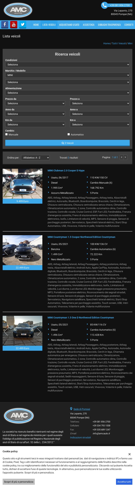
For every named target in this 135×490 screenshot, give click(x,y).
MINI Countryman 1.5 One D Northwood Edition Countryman (81, 317)
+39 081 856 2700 (101, 421)
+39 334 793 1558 (101, 425)
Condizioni (11, 60)
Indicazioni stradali (80, 437)
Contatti (128, 24)
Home (36, 24)
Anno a (74, 109)
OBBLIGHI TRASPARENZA (109, 24)
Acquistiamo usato (69, 24)
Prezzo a (75, 99)
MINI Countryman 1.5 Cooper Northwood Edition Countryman (81, 237)
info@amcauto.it (101, 433)
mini (130, 43)
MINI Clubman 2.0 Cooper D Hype (66, 170)
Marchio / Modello (15, 70)
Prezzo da (10, 99)
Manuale (13, 134)
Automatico (77, 134)
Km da (8, 120)
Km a (73, 120)
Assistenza (88, 24)
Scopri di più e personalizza (18, 481)
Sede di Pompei (81, 409)
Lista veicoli (49, 24)
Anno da (9, 109)
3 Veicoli (67, 143)
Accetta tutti (124, 481)
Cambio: (10, 130)
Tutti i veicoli (119, 43)
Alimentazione (13, 88)
